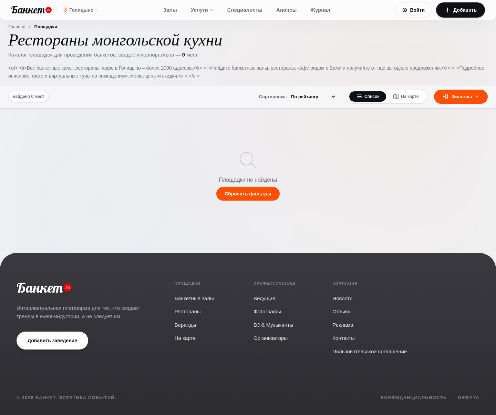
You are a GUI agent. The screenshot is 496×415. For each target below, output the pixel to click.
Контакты (343, 338)
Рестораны (188, 311)
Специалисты (244, 10)
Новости (342, 298)
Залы (170, 10)
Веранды (185, 325)
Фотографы (267, 311)
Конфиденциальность (414, 397)
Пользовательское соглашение (369, 351)
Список (367, 96)
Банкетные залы (194, 298)
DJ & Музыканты (273, 325)
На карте (405, 96)
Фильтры (461, 96)
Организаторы (271, 338)
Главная (16, 26)
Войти (413, 10)
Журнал (320, 10)
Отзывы (341, 311)
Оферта (468, 397)
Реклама (342, 325)
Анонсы (286, 10)
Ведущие (264, 298)
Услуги (202, 10)
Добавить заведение (52, 340)
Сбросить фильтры (248, 193)
